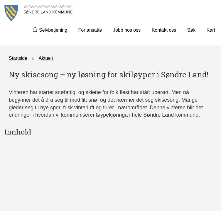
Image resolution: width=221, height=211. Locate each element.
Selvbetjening (53, 30)
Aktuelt (46, 58)
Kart (211, 30)
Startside (18, 58)
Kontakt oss (164, 30)
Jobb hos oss (127, 30)
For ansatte (90, 30)
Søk (191, 30)
